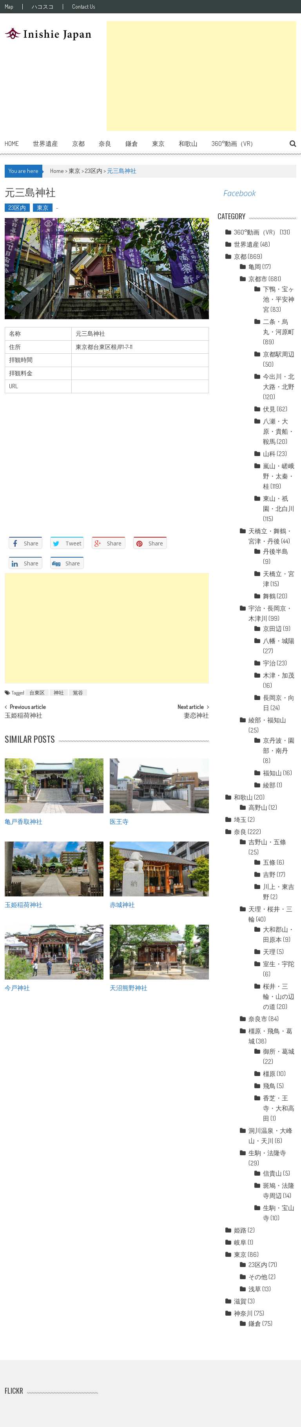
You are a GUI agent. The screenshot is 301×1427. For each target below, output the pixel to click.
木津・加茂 (278, 675)
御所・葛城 (278, 1051)
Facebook (239, 193)
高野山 (257, 807)
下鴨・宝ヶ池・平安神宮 (278, 299)
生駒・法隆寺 (267, 1153)
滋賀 (240, 1301)
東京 (158, 143)
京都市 (257, 279)
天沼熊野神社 (128, 987)
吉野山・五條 (267, 842)
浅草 (254, 1289)
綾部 (269, 785)
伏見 (269, 409)
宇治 (269, 663)
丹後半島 (275, 551)
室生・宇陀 (278, 964)
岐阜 (240, 1242)
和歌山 (188, 143)
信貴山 (272, 1173)
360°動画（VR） (234, 143)
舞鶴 (269, 596)
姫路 (240, 1230)
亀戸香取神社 (23, 821)
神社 (59, 692)
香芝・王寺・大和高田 (278, 1108)
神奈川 (243, 1313)
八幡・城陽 (278, 641)
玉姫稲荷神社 (23, 716)
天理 (269, 952)
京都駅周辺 (278, 354)
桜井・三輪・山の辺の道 (278, 996)
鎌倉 (131, 143)
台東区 (37, 692)
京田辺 (272, 629)
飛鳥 (269, 1086)
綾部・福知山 (267, 720)
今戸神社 (17, 987)
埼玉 (240, 819)
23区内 (93, 171)
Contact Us (83, 6)
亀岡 (254, 267)
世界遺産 (45, 143)
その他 (257, 1277)
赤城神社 (122, 904)
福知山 (272, 773)
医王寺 (119, 821)
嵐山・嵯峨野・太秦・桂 (278, 476)
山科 (269, 454)
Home (12, 143)
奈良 (105, 143)
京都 (78, 143)
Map (9, 6)
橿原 (269, 1074)
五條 (269, 862)
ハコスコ (43, 6)
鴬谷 (78, 692)
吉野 (269, 874)
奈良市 (257, 1019)
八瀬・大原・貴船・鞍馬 (278, 431)
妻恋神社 (196, 716)
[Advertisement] (201, 76)
